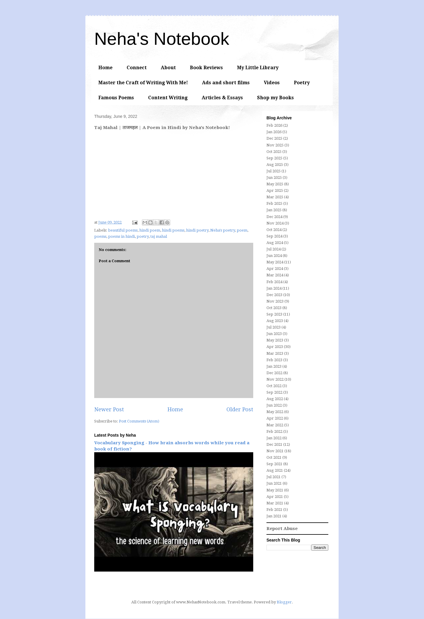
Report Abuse (282, 528)
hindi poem (149, 230)
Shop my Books (275, 97)
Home (105, 67)
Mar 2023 (274, 353)
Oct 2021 (273, 457)
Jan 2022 (273, 438)
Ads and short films (226, 82)
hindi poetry (197, 230)
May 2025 (274, 184)
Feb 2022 (274, 431)
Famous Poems (116, 97)
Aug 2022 (274, 399)
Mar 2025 (274, 197)
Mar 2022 (274, 425)
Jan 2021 (273, 516)
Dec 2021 (274, 444)
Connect (137, 67)
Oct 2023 (273, 308)
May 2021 (274, 490)
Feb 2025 (274, 203)
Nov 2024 (275, 223)
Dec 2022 (274, 373)
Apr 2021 (274, 496)
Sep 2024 (274, 236)
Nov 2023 (275, 301)
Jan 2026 (273, 132)
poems (100, 236)
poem (242, 230)
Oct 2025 (273, 151)
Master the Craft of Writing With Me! (143, 82)
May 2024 (274, 262)
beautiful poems (123, 230)
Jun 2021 (274, 483)
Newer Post (109, 409)
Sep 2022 (274, 392)
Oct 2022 (273, 386)
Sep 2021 (274, 464)
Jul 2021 (273, 477)
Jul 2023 (273, 327)
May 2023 (274, 340)
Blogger (284, 602)
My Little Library (258, 67)
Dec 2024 (274, 216)
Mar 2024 (274, 275)
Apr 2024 (274, 268)
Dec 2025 (274, 138)
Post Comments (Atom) (139, 421)
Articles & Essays (222, 97)
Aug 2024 (274, 242)
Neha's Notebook (161, 39)
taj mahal (158, 236)
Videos (272, 82)
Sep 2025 (274, 158)
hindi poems (173, 230)
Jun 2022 (274, 405)
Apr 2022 (274, 418)
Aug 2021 (274, 470)
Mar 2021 (274, 503)
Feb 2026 (274, 125)
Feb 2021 (274, 509)
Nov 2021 (275, 451)
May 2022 (274, 412)
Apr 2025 (274, 190)
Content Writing (168, 97)
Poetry (302, 82)
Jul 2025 (273, 171)
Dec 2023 (274, 295)
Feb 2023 (274, 360)
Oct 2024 (273, 229)
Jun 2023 (274, 333)
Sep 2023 (274, 314)
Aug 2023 (274, 320)
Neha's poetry (222, 230)
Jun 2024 (274, 255)
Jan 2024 (273, 288)
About (168, 67)
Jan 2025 (273, 210)
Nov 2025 (275, 145)
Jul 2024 (273, 249)
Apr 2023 (274, 346)
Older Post (239, 409)
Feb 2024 (274, 282)
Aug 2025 (274, 164)
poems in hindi (121, 236)
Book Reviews (206, 67)
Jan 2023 (273, 366)
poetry (143, 236)
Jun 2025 (274, 177)
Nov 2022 (275, 379)
